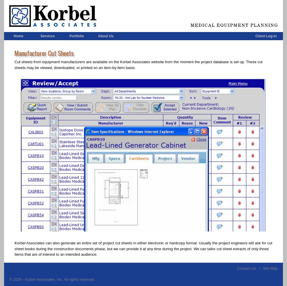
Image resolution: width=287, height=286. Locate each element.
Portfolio (76, 36)
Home (18, 36)
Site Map (270, 268)
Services (47, 36)
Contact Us (246, 268)
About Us (105, 36)
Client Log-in (266, 36)
